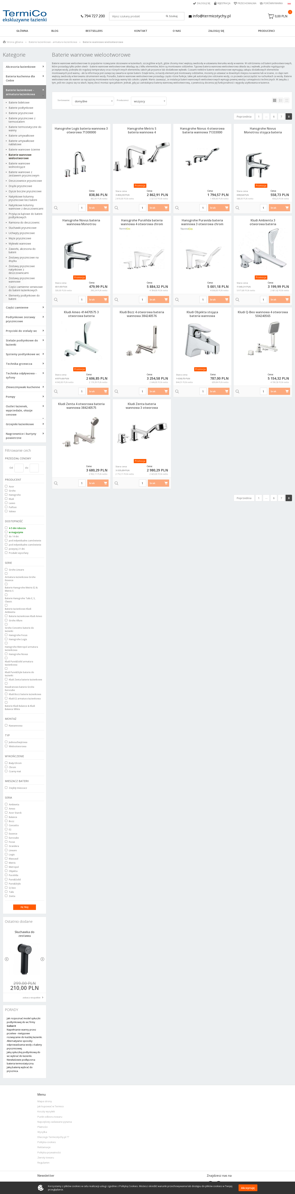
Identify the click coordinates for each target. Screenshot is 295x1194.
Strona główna (15, 42)
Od (11, 467)
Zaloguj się (203, 3)
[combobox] (93, 101)
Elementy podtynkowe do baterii (24, 297)
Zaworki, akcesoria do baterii (22, 250)
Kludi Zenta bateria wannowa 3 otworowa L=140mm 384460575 (142, 407)
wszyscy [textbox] (139, 101)
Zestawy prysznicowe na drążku (24, 259)
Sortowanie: (64, 100)
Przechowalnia (247, 3)
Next (42, 959)
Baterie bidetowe (19, 102)
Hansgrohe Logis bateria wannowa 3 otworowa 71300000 (81, 130)
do (26, 467)
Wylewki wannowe (20, 243)
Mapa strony (44, 1101)
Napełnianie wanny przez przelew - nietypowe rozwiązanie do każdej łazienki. (24, 1033)
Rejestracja (223, 3)
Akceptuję (248, 1188)
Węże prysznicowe (20, 238)
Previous (6, 959)
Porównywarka (273, 3)
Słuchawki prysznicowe (22, 228)
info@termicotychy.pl (210, 15)
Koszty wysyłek (46, 1111)
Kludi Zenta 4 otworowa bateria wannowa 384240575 (81, 406)
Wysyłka (42, 1132)
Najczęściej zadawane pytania (54, 1121)
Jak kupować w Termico (50, 1106)
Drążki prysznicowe (20, 186)
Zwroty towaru (45, 1157)
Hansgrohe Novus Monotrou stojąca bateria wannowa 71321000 (263, 132)
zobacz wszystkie (31, 997)
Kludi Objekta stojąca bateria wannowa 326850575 (202, 315)
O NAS (177, 31)
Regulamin (43, 1162)
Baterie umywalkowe (21, 135)
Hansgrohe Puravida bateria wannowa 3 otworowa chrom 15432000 (202, 224)
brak (92, 207)
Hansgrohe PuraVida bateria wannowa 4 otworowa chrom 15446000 (142, 224)
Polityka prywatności (49, 1152)
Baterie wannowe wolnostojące (19, 165)
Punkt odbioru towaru (49, 1116)
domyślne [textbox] (81, 101)
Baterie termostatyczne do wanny (25, 128)
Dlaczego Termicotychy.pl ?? (53, 1137)
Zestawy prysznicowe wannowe (22, 280)
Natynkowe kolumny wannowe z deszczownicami (26, 207)
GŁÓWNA (22, 31)
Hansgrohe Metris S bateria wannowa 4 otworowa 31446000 (142, 132)
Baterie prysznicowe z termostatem (22, 120)
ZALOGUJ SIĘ (216, 31)
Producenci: (123, 100)
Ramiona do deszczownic (24, 222)
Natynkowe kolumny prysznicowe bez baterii (23, 198)
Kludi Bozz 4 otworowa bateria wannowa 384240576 (142, 314)
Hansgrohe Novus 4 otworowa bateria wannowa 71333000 (202, 130)
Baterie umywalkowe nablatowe (21, 142)
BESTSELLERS (94, 31)
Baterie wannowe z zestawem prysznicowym (24, 173)
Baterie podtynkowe (21, 107)
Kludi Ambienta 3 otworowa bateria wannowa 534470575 (263, 224)
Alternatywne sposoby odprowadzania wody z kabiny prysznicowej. (24, 1044)
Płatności (42, 1127)
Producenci (266, 31)
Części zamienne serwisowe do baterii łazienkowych (26, 288)
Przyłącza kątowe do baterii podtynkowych (25, 215)
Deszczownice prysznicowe (25, 180)
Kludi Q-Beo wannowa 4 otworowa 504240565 (263, 314)
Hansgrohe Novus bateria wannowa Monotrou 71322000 (81, 224)
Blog (54, 31)
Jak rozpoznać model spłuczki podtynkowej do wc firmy (23, 1022)
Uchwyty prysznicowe (22, 233)
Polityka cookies (46, 1142)
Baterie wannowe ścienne (24, 149)
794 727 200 (93, 15)
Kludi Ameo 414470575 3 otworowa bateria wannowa (81, 315)
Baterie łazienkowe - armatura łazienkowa (53, 42)
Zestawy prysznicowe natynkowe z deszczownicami (22, 269)
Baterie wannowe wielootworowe (20, 156)
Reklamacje (44, 1147)
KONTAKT (140, 31)
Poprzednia (244, 116)
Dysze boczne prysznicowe (25, 191)
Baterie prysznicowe (21, 113)
